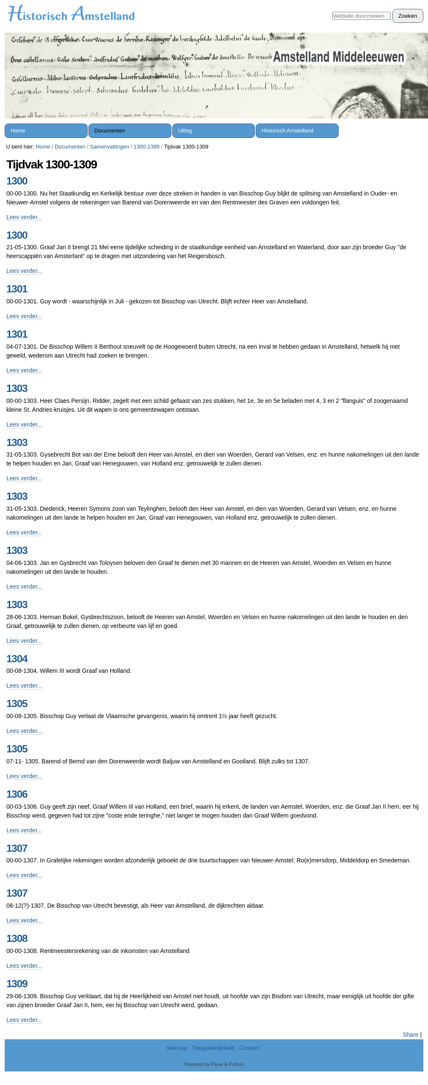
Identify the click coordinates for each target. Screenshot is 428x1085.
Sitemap (177, 1048)
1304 (17, 658)
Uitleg (185, 130)
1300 (17, 181)
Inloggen (407, 4)
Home (18, 130)
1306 (17, 794)
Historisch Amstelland (287, 130)
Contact (249, 1048)
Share (410, 1034)
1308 (17, 938)
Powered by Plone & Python (214, 1064)
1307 (17, 848)
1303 (17, 388)
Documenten (109, 130)
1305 (17, 703)
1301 (17, 289)
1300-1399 (147, 146)
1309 (17, 983)
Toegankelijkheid (213, 1048)
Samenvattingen (109, 146)
